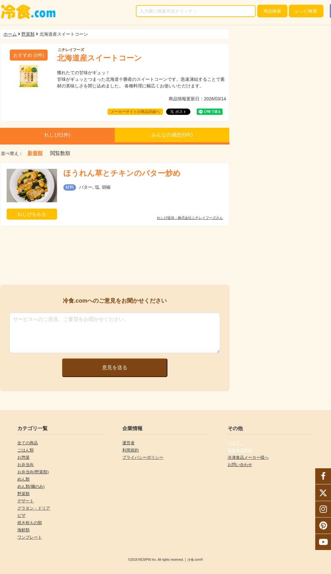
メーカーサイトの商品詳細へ (135, 111)
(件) (28, 55)
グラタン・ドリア (33, 508)
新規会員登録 (240, 450)
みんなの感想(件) (172, 135)
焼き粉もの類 (29, 523)
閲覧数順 (60, 153)
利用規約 (130, 450)
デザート (25, 501)
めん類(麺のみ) (31, 486)
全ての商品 (27, 443)
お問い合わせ (240, 465)
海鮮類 (23, 530)
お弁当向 (25, 465)
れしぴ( (57, 135)
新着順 (35, 153)
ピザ (21, 515)
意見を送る (114, 367)
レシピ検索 (306, 11)
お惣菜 (23, 457)
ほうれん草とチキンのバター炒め (122, 173)
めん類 (23, 479)
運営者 (128, 443)
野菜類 (28, 34)
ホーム (10, 34)
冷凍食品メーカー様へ (248, 457)
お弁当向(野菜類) (33, 472)
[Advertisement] (114, 255)
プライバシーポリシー (142, 457)
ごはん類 (25, 450)
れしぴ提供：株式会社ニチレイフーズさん (190, 218)
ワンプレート (29, 537)
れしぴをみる (32, 214)
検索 (272, 11)
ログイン (236, 443)
